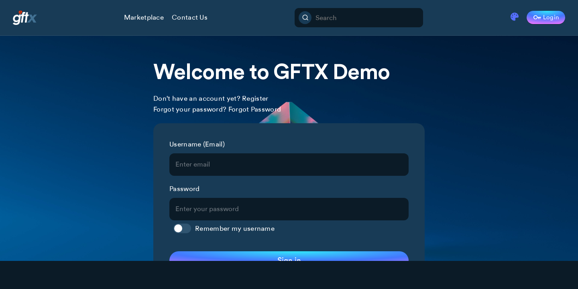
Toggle (182, 228)
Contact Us (190, 17)
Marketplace (144, 17)
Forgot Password (254, 109)
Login (546, 18)
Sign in (289, 260)
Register (255, 98)
